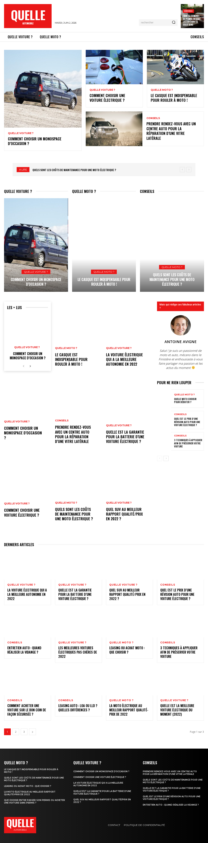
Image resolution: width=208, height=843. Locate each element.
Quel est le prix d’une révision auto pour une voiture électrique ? (187, 422)
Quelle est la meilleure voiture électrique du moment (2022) (177, 710)
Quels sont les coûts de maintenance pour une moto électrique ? (74, 170)
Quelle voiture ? (21, 133)
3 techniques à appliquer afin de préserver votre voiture (188, 443)
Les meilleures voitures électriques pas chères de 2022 (77, 652)
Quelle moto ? (162, 90)
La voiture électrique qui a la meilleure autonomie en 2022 (124, 359)
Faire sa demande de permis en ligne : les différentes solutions (192, 20)
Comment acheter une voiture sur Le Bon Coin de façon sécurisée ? (26, 710)
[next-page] (30, 366)
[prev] (182, 169)
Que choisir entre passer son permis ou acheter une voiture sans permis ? (34, 801)
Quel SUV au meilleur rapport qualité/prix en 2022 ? (124, 514)
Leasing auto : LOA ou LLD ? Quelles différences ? (77, 707)
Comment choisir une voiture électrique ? (107, 98)
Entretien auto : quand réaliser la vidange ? (24, 650)
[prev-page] (23, 366)
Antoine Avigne (181, 341)
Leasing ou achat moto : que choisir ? (127, 650)
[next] (188, 169)
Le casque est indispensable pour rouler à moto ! (174, 98)
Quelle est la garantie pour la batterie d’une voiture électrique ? (125, 436)
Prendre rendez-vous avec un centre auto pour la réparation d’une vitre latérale (171, 131)
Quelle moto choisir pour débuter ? (185, 400)
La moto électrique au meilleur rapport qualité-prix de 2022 (128, 710)
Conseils (188, 10)
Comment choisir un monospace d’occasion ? (34, 141)
